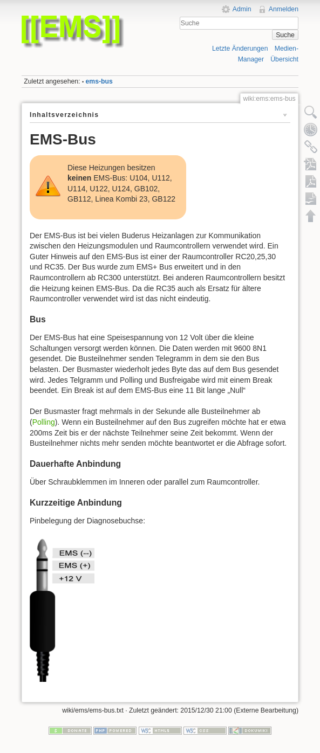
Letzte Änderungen (240, 48)
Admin (242, 9)
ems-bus (99, 81)
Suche (285, 35)
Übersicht (284, 59)
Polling (43, 422)
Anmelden (283, 9)
